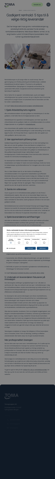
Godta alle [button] (42, 248)
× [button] (49, 228)
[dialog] (27, 239)
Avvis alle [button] (30, 248)
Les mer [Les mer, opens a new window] (37, 236)
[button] (11, 248)
